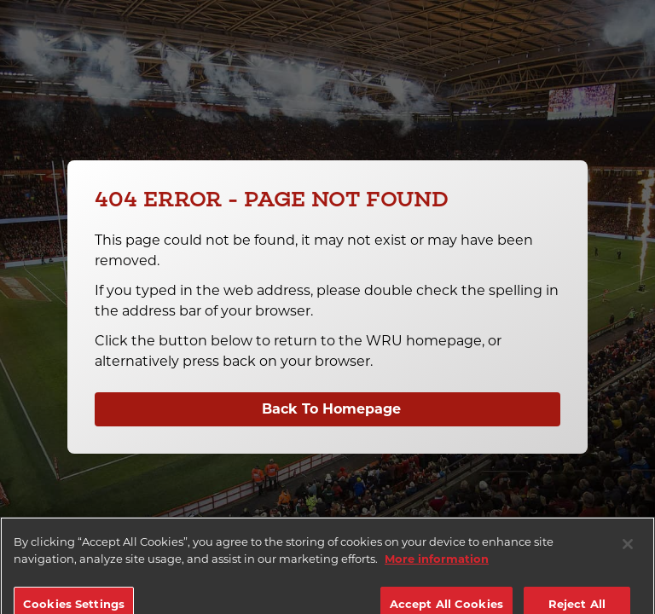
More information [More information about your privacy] (437, 565)
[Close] (627, 552)
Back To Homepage (331, 409)
